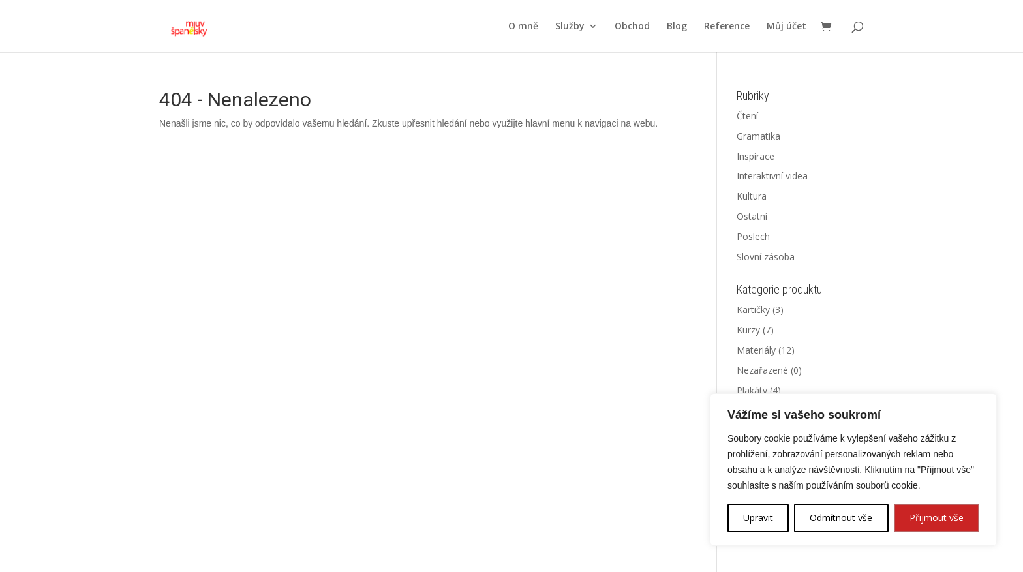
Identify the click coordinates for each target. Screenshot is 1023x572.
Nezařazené (762, 370)
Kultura (752, 196)
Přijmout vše (936, 517)
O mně (523, 27)
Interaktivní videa (772, 176)
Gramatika (758, 136)
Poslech (753, 236)
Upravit (758, 517)
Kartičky (753, 309)
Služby (570, 27)
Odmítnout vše (841, 517)
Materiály (756, 350)
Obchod (632, 27)
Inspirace (755, 156)
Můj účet (786, 27)
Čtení (747, 116)
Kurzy (748, 330)
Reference (727, 27)
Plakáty (752, 390)
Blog (677, 27)
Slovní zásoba (766, 256)
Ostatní (752, 216)
